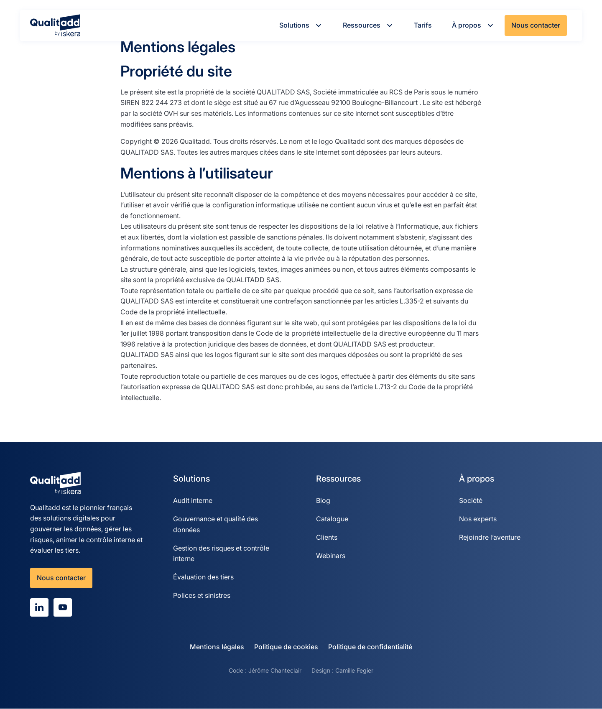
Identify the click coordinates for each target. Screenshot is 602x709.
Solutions (301, 25)
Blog (323, 500)
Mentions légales (217, 647)
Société (470, 500)
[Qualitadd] (55, 25)
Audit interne (192, 500)
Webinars (330, 555)
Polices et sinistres (201, 596)
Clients (326, 537)
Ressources (368, 25)
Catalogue (332, 519)
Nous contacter (535, 25)
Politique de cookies (286, 647)
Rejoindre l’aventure (489, 537)
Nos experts (478, 519)
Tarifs (423, 25)
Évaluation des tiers (203, 577)
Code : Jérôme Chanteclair (265, 670)
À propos (473, 25)
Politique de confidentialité (370, 647)
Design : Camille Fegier (342, 670)
